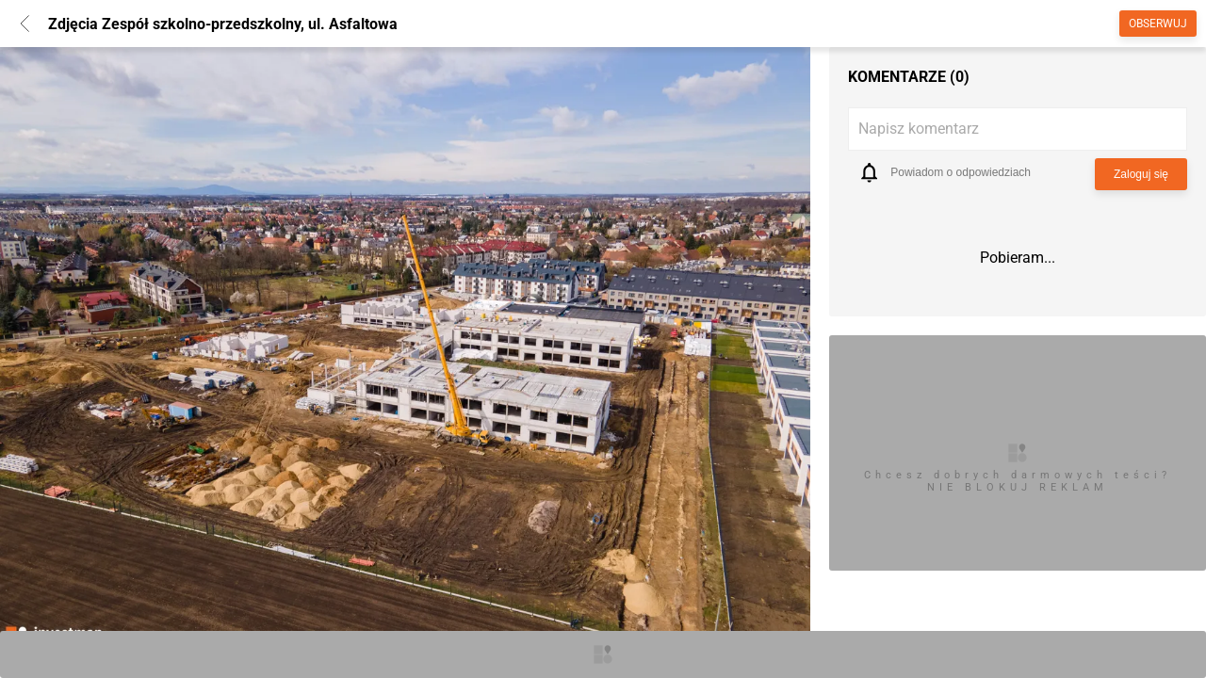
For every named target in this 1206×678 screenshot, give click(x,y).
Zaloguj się (1141, 174)
